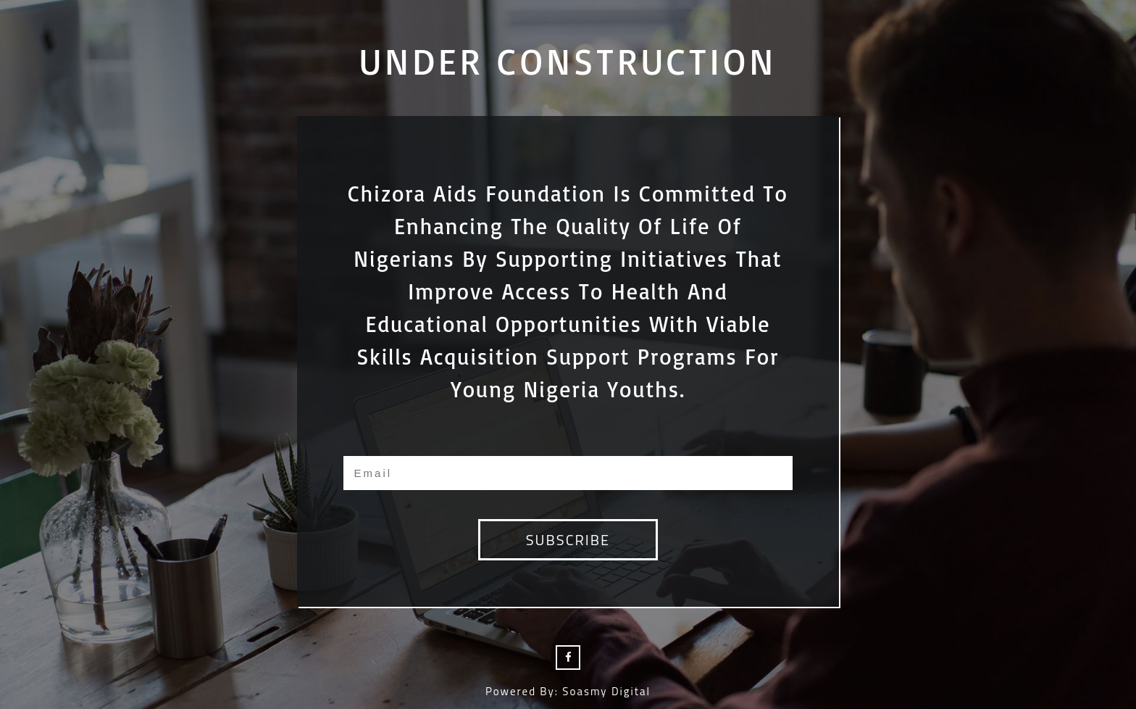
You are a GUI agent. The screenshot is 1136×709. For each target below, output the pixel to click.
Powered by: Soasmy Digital (568, 691)
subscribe (568, 539)
